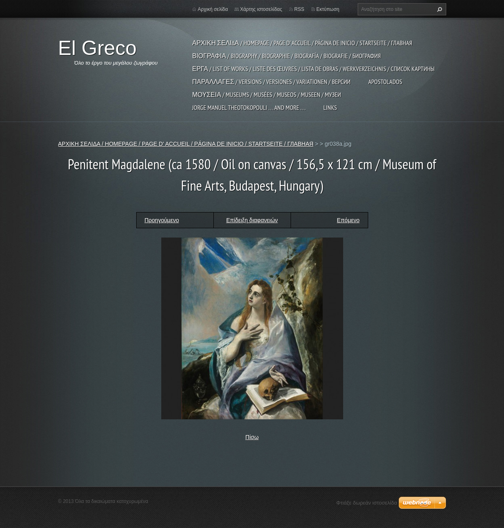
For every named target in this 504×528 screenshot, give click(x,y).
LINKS (330, 107)
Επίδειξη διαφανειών (252, 220)
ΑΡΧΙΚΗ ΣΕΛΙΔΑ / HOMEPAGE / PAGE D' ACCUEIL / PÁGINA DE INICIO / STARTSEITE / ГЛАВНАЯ (302, 43)
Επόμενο (348, 220)
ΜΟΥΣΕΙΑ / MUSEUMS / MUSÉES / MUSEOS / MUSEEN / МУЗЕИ (266, 94)
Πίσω (252, 437)
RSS (299, 9)
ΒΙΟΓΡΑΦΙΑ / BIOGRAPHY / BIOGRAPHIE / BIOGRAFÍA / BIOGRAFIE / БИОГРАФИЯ (286, 56)
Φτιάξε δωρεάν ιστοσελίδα (366, 503)
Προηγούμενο (162, 220)
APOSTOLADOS (385, 82)
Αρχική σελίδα (213, 9)
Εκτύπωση (328, 9)
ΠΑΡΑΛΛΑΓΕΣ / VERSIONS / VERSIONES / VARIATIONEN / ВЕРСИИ (271, 82)
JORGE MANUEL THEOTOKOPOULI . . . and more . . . (249, 107)
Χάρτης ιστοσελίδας (261, 9)
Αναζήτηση (438, 9)
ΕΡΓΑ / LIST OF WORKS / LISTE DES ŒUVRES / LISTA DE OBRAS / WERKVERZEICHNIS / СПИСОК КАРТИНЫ (313, 69)
